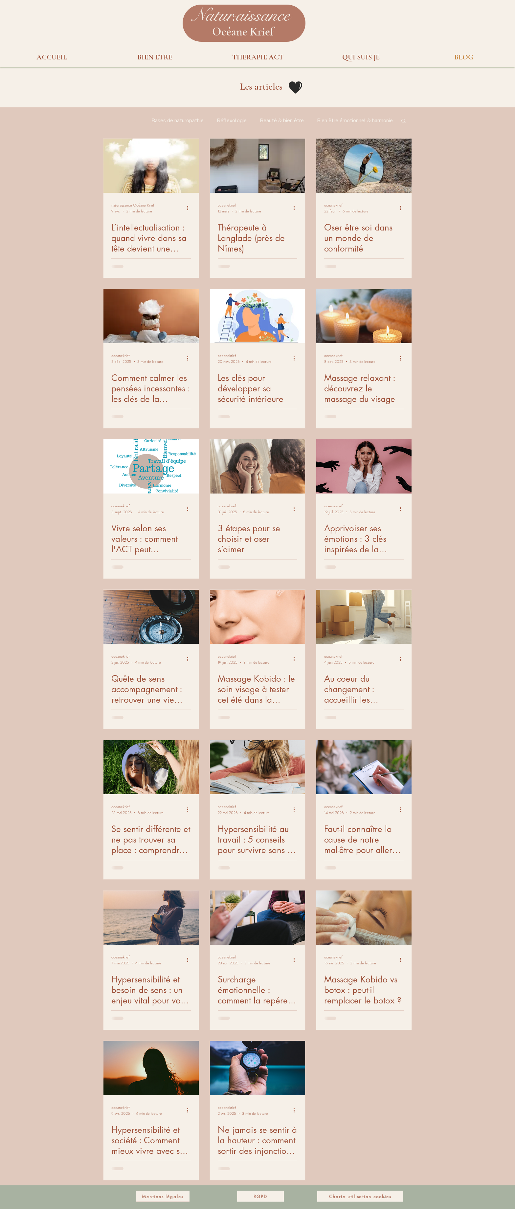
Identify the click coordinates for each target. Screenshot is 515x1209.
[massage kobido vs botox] (364, 917)
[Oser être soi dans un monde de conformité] (364, 166)
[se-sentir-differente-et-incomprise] (151, 767)
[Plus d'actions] (190, 208)
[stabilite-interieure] (257, 316)
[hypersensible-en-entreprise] (257, 767)
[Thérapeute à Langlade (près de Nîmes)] (257, 166)
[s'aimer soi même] (257, 466)
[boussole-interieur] (257, 1068)
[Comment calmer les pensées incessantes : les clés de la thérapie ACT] (151, 316)
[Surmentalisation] (151, 166)
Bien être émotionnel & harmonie (355, 120)
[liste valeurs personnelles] (151, 466)
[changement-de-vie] (364, 617)
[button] (241, 15)
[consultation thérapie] (257, 917)
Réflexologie (232, 120)
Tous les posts (120, 120)
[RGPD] (260, 1196)
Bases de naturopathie (177, 120)
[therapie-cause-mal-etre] (364, 767)
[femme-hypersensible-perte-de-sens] (151, 917)
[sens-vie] (151, 617)
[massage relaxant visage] (364, 316)
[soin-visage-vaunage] (257, 617)
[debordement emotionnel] (364, 466)
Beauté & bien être (282, 120)
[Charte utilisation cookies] (360, 1196)
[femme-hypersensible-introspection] (151, 1068)
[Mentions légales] (163, 1196)
